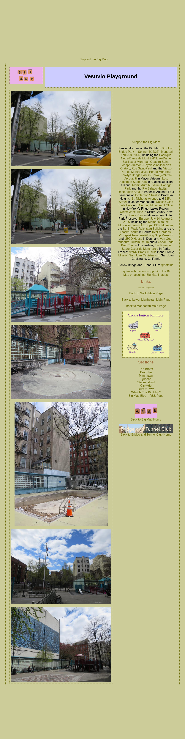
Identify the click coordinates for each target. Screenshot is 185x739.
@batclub (167, 265)
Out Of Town (146, 389)
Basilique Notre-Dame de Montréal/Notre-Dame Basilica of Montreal (146, 158)
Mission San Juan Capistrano (137, 255)
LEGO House (133, 238)
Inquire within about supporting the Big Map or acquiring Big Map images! (146, 273)
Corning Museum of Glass (156, 205)
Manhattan (146, 375)
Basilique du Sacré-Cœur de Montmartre (146, 247)
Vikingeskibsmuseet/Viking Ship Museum (146, 235)
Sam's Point (135, 215)
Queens (146, 379)
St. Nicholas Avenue (145, 198)
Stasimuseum (129, 232)
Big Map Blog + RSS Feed (146, 395)
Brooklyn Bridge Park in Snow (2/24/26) (145, 175)
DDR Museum (163, 225)
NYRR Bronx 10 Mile (142, 252)
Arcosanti (130, 178)
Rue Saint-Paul (142, 168)
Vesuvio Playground (146, 288)
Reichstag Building (151, 228)
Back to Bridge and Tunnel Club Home (146, 433)
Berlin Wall (130, 228)
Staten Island (146, 382)
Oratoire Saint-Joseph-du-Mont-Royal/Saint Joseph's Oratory (145, 165)
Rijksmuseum (140, 242)
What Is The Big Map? (146, 392)
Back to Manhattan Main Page (146, 306)
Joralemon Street (146, 195)
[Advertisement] (146, 114)
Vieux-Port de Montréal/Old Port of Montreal (146, 170)
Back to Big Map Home (146, 418)
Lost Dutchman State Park (143, 180)
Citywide (145, 385)
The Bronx (146, 369)
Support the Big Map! (94, 59)
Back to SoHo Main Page (146, 293)
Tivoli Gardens (161, 232)
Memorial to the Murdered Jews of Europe (143, 223)
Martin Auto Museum (146, 185)
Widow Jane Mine (131, 212)
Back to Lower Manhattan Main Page (145, 299)
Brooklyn (146, 372)
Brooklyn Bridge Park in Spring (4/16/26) (145, 150)
